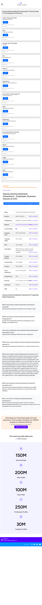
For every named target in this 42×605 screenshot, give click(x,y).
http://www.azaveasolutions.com (24, 224)
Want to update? (33, 216)
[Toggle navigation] (2, 4)
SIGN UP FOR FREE (21, 427)
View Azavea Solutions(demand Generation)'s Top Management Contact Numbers (22, 203)
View (5, 22)
